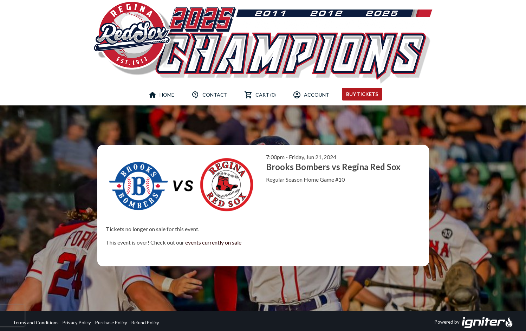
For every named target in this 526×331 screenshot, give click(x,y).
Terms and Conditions (35, 322)
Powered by (474, 322)
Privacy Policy (77, 322)
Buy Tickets (362, 94)
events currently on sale (213, 242)
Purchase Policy (111, 322)
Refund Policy (145, 322)
